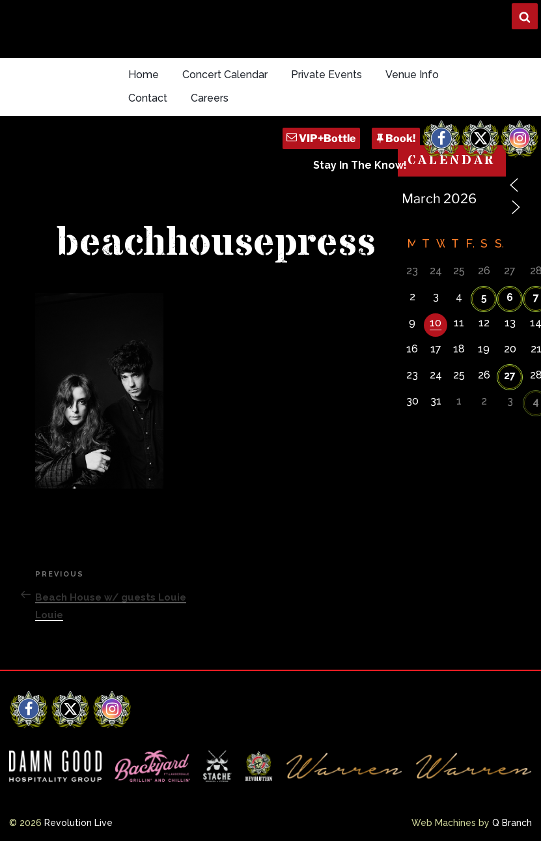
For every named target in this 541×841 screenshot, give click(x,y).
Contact (147, 98)
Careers (210, 98)
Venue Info (412, 74)
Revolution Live (78, 823)
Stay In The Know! (360, 165)
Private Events (326, 74)
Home (143, 74)
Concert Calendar (225, 74)
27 (510, 375)
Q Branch (512, 823)
